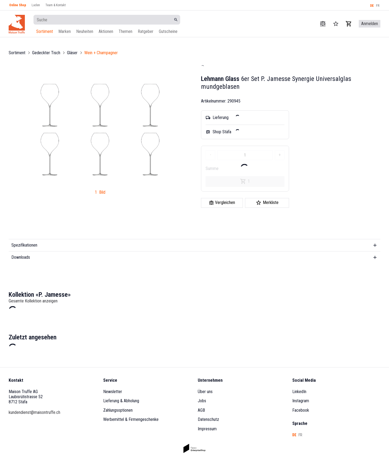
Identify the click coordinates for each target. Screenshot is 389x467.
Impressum (207, 428)
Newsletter (112, 391)
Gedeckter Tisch (46, 52)
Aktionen (106, 31)
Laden (36, 5)
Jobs (202, 400)
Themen (125, 31)
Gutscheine (168, 31)
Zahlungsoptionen (118, 410)
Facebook (300, 410)
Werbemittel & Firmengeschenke (131, 419)
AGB (201, 410)
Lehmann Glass (220, 79)
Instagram (300, 400)
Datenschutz (208, 419)
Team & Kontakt (55, 5)
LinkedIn (299, 391)
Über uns (205, 391)
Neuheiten (84, 31)
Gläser (72, 52)
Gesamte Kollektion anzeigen (33, 301)
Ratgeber (145, 31)
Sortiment (44, 31)
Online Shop (17, 5)
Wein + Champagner (101, 52)
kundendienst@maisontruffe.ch (34, 412)
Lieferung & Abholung (121, 400)
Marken (64, 31)
